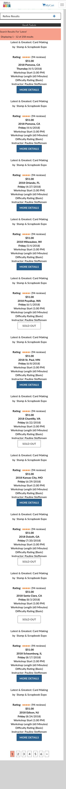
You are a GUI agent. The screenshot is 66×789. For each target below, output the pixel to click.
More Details (29, 89)
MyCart (49, 5)
